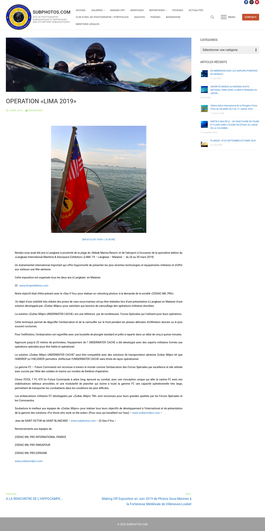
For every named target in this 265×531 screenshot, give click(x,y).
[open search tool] (212, 17)
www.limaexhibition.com (34, 285)
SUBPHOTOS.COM (51, 12)
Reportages (34, 110)
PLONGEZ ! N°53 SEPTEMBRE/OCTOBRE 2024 (233, 140)
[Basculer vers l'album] (98, 239)
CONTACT (251, 16)
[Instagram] (251, 2)
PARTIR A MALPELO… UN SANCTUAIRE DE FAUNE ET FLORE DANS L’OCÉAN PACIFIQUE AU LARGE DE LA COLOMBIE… (234, 124)
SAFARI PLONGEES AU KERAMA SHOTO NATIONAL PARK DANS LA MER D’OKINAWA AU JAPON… (233, 90)
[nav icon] (228, 17)
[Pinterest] (257, 2)
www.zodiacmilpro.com (146, 412)
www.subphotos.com (83, 420)
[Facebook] (246, 2)
